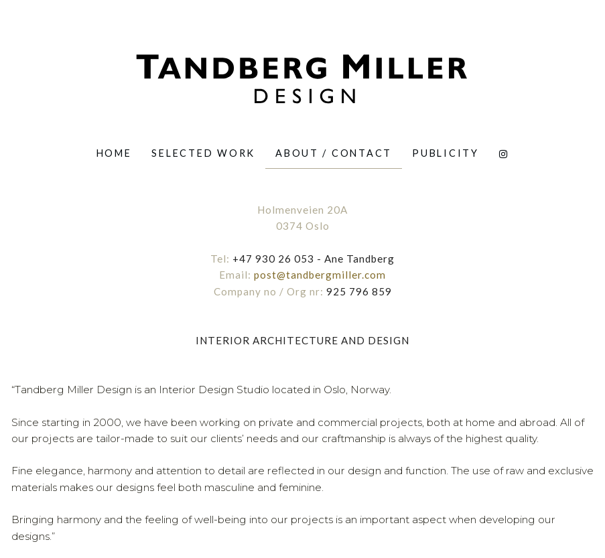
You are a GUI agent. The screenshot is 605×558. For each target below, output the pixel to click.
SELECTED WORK (203, 153)
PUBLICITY (445, 153)
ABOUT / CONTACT (333, 153)
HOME (114, 153)
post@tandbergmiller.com (320, 275)
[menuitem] (114, 153)
